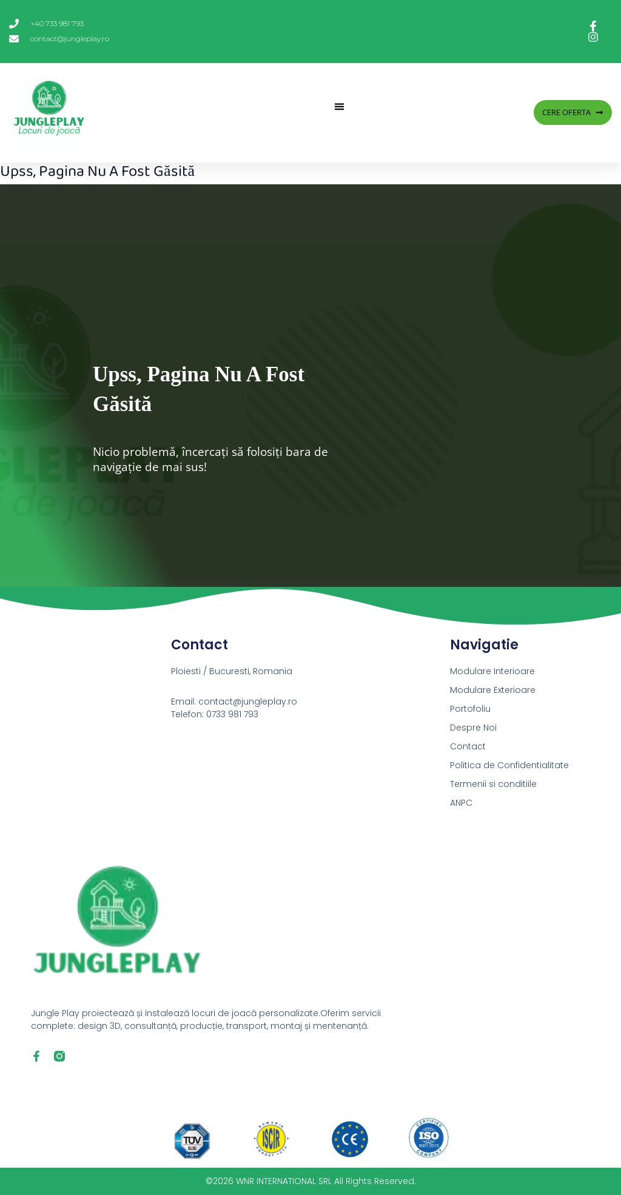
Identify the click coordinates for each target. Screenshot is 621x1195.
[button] (339, 107)
